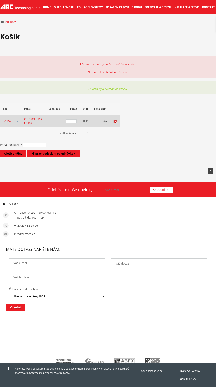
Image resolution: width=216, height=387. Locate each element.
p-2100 (7, 121)
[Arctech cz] (20, 7)
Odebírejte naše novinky (70, 189)
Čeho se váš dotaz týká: (24, 289)
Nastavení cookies (190, 370)
